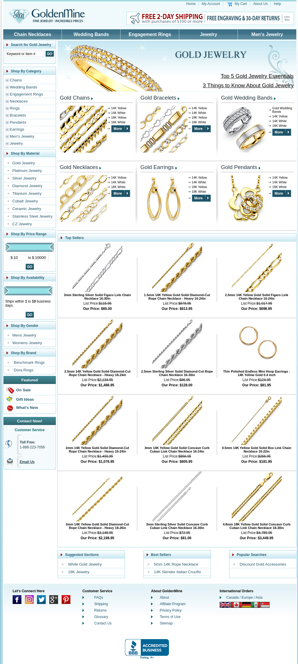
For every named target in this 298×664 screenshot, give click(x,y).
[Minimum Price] (20, 258)
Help (277, 4)
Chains (16, 80)
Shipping (101, 604)
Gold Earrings (157, 167)
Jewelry (208, 34)
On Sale (23, 390)
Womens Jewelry (27, 343)
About (164, 597)
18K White (118, 122)
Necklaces (19, 101)
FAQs (98, 597)
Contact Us (102, 623)
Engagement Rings (150, 34)
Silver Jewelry (24, 178)
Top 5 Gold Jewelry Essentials (257, 76)
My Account (211, 4)
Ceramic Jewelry (26, 208)
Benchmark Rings (29, 362)
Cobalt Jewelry (25, 201)
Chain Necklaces (32, 34)
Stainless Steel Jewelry (32, 216)
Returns (100, 610)
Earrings (17, 129)
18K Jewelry (78, 572)
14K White (118, 113)
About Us (260, 4)
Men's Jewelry (267, 34)
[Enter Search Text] (25, 54)
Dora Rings (23, 370)
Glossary (101, 617)
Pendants (18, 122)
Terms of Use (170, 617)
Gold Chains (75, 98)
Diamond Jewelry (27, 186)
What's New (27, 407)
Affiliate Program (173, 604)
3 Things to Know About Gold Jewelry (248, 85)
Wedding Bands (91, 34)
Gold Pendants (239, 167)
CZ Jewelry (22, 224)
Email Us (27, 462)
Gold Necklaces (79, 167)
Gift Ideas (25, 399)
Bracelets (18, 115)
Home (191, 4)
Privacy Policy (171, 610)
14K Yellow (118, 108)
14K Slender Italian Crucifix (177, 572)
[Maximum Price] (41, 258)
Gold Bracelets (158, 98)
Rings (15, 108)
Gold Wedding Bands (246, 98)
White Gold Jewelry (85, 564)
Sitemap (166, 623)
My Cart (241, 4)
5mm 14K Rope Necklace (176, 564)
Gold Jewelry (23, 163)
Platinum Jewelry (27, 170)
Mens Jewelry (24, 335)
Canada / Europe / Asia (244, 597)
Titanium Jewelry (27, 193)
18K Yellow (118, 117)
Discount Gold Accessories (263, 564)
